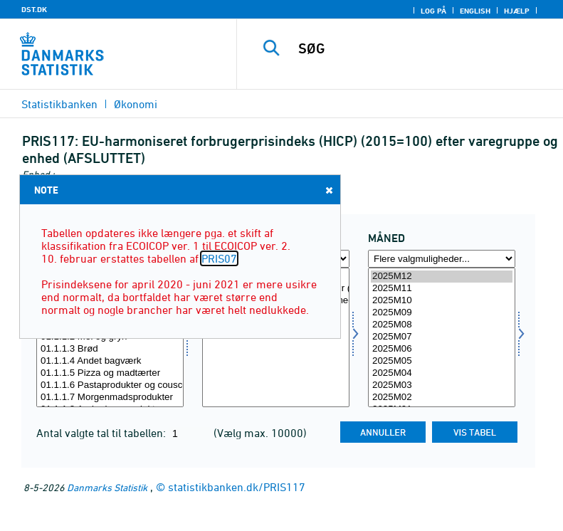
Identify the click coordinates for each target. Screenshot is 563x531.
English (475, 11)
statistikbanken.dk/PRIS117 (236, 486)
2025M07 (441, 337)
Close (328, 190)
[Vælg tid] (441, 337)
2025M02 (441, 397)
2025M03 (441, 385)
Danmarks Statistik (107, 487)
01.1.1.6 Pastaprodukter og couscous (110, 385)
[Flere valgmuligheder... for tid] (441, 259)
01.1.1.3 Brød (110, 349)
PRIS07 (219, 258)
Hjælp (517, 11)
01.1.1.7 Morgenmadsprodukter (110, 397)
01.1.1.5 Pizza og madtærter (110, 373)
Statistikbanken (59, 104)
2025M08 (441, 325)
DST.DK (34, 9)
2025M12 (441, 276)
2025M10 (441, 301)
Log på (433, 11)
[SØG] (421, 48)
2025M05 (441, 361)
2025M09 (441, 313)
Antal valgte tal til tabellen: (102, 432)
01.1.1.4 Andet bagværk (110, 361)
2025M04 (441, 373)
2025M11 (441, 289)
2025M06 (441, 349)
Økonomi (135, 104)
